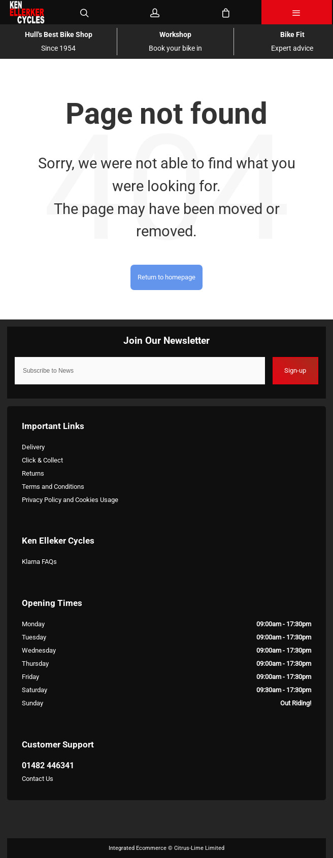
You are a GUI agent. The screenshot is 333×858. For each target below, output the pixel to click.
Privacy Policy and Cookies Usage (70, 500)
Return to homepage (166, 277)
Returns (33, 473)
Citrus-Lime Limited (199, 848)
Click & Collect (42, 460)
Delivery (33, 447)
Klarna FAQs (39, 561)
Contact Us (37, 778)
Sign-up (295, 370)
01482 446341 (48, 765)
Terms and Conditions (53, 486)
